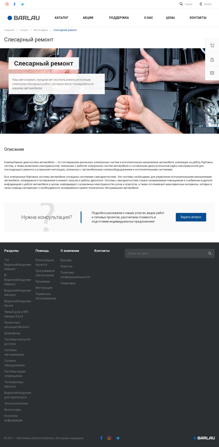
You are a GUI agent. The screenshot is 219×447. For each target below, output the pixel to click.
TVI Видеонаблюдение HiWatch (17, 264)
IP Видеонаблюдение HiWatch (17, 280)
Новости (66, 266)
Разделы (11, 251)
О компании (70, 251)
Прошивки (43, 281)
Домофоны (12, 333)
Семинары (68, 283)
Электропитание (16, 403)
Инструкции (44, 287)
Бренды (66, 260)
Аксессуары (12, 409)
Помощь (42, 251)
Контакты (102, 251)
